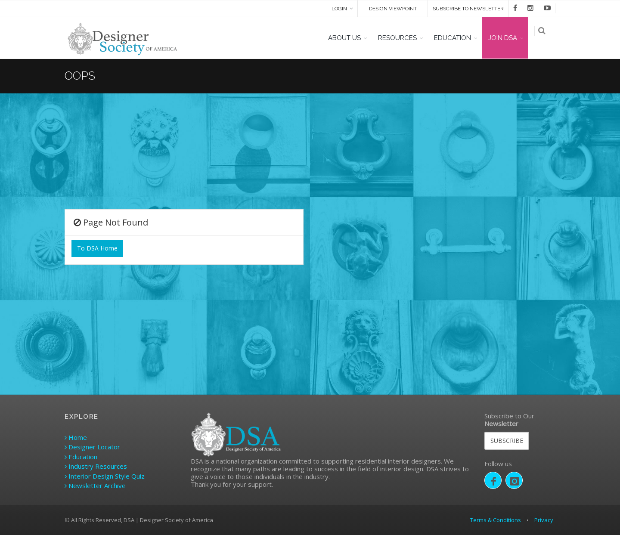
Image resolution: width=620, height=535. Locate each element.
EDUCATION (457, 38)
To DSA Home (97, 248)
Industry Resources (96, 466)
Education (81, 456)
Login (339, 9)
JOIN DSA (507, 38)
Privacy (543, 520)
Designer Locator (92, 446)
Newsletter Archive (95, 485)
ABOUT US (349, 38)
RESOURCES (402, 38)
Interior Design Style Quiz (105, 476)
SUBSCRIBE (506, 440)
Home (76, 437)
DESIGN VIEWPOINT (393, 9)
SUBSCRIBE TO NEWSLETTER (468, 9)
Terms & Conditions (495, 520)
